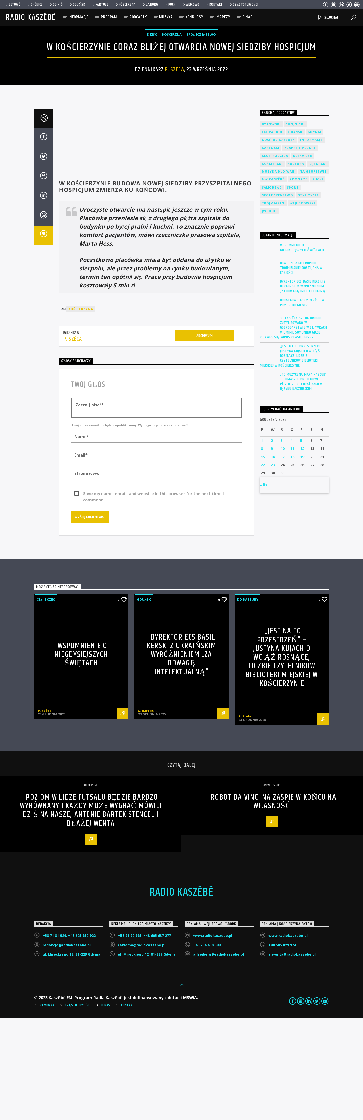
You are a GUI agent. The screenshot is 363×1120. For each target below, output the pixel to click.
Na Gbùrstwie (313, 273)
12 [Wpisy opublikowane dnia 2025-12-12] (302, 550)
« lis (263, 586)
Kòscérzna (172, 85)
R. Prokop (246, 818)
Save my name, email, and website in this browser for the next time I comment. (153, 596)
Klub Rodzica (275, 257)
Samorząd (272, 289)
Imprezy (222, 17)
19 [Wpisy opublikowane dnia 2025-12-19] (302, 558)
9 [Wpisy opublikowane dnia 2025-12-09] (272, 550)
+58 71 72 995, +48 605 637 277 (144, 1037)
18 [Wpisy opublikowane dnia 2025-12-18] (292, 558)
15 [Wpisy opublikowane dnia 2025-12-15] (263, 558)
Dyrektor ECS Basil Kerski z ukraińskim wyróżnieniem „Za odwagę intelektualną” (303, 388)
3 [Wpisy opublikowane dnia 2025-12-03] (282, 542)
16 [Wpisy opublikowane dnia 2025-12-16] (273, 558)
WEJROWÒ (190, 4)
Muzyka (166, 17)
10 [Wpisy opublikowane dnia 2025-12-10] (283, 550)
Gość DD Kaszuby (278, 241)
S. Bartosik (147, 812)
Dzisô (152, 85)
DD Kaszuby (247, 701)
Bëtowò (12, 4)
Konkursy (194, 17)
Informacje (78, 17)
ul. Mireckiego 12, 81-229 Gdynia (71, 1056)
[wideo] (269, 313)
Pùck (170, 4)
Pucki (317, 281)
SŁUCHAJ (327, 17)
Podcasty (138, 17)
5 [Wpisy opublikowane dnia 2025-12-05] (301, 542)
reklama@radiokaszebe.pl (141, 1046)
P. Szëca (174, 120)
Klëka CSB (302, 257)
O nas (248, 17)
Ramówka (47, 1107)
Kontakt (214, 4)
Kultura (296, 265)
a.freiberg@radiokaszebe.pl (218, 1056)
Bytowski (271, 226)
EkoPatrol (272, 234)
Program (109, 17)
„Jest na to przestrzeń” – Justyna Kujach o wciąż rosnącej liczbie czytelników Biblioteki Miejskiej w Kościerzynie (292, 458)
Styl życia (308, 297)
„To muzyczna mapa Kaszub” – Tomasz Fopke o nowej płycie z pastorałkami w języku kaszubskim (303, 483)
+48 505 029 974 (282, 1046)
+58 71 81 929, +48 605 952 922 (69, 1037)
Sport (293, 289)
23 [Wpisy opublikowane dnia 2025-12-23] (273, 566)
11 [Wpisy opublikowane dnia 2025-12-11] (292, 550)
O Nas (105, 1107)
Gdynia (314, 234)
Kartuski (271, 250)
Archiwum (204, 437)
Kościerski (272, 265)
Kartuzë (100, 4)
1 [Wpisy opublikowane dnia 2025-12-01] (262, 542)
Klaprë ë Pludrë (300, 250)
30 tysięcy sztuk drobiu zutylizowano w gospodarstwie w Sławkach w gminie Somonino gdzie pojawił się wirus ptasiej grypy (293, 429)
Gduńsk (77, 4)
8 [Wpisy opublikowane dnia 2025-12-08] (262, 550)
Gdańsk (295, 234)
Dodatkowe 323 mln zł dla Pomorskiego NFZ (302, 404)
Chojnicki (295, 226)
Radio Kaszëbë (31, 17)
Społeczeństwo (201, 85)
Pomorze (298, 281)
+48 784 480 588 (207, 1046)
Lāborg (150, 4)
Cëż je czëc (46, 701)
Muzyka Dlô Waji (278, 273)
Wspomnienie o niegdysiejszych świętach (302, 349)
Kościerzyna (80, 411)
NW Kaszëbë (273, 281)
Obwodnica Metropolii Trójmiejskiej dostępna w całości (301, 369)
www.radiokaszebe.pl (212, 1037)
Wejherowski (302, 305)
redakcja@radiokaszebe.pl (67, 1046)
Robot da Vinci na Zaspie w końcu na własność (273, 903)
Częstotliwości (243, 4)
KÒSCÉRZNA (125, 4)
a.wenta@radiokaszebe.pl (292, 1056)
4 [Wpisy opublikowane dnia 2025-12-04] (291, 542)
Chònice (35, 4)
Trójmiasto (273, 305)
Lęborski (318, 265)
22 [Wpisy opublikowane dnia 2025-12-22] (263, 566)
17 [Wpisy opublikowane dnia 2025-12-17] (283, 558)
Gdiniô (56, 4)
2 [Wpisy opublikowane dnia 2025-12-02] (272, 542)
